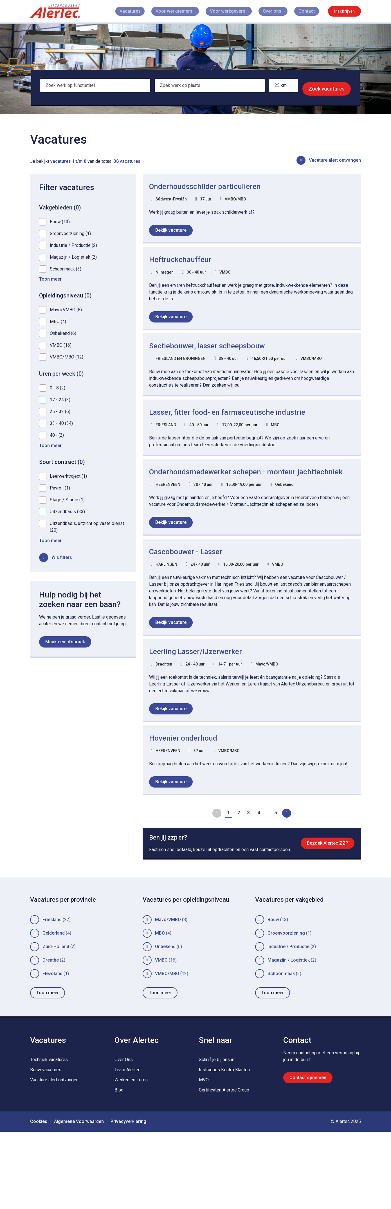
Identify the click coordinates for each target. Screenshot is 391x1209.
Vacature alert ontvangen (335, 160)
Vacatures (148, 11)
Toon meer (47, 1070)
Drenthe (50, 1037)
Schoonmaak (281, 1051)
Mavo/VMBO (168, 997)
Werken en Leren (131, 1157)
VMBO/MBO (167, 1051)
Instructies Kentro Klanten (224, 1147)
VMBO (161, 1037)
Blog (118, 1167)
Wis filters (61, 561)
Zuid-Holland (55, 1024)
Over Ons (123, 1137)
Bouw (273, 997)
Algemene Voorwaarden (79, 1198)
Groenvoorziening (286, 1010)
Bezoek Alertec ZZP (325, 913)
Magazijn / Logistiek (289, 1037)
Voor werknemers (183, 11)
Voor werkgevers (235, 11)
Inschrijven (344, 11)
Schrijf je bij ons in (216, 1137)
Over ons (278, 11)
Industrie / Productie (288, 1024)
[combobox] (94, 89)
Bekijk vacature (173, 232)
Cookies (38, 1198)
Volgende (290, 873)
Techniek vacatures (49, 1137)
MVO (204, 1157)
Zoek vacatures (327, 89)
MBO (160, 1010)
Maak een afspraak (65, 645)
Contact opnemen (307, 1155)
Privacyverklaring (128, 1198)
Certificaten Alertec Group (224, 1167)
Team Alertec (127, 1147)
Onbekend (165, 1024)
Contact (311, 11)
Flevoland (52, 1051)
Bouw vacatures (45, 1147)
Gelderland (53, 1010)
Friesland (52, 997)
